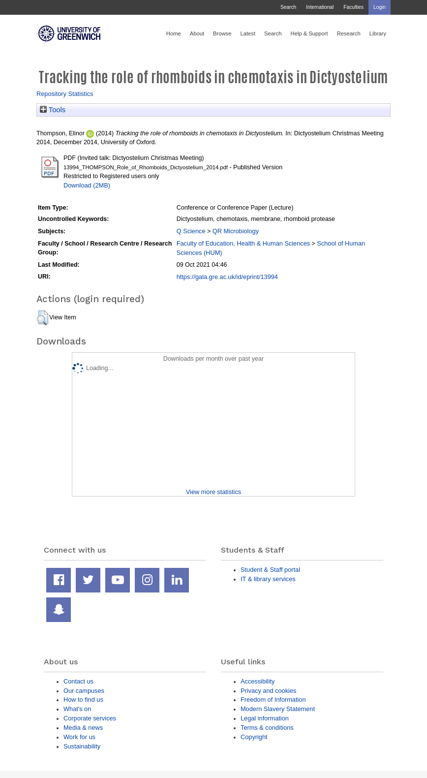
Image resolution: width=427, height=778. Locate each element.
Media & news (83, 727)
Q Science (191, 231)
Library (377, 33)
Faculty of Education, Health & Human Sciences (243, 243)
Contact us (78, 681)
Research (349, 33)
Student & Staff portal (270, 569)
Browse (222, 33)
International (320, 7)
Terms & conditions (267, 727)
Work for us (79, 737)
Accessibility (257, 681)
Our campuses (83, 690)
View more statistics (213, 492)
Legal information (265, 718)
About (197, 33)
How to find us (83, 699)
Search (288, 7)
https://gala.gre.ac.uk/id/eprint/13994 (227, 276)
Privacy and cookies (268, 690)
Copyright (254, 737)
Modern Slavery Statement (278, 709)
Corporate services (89, 718)
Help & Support (309, 33)
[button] (42, 318)
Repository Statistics (64, 93)
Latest (247, 33)
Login (379, 7)
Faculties (353, 7)
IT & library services (268, 579)
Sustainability (81, 746)
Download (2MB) (86, 185)
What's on (77, 709)
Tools (52, 110)
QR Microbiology (236, 231)
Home (173, 33)
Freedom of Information (273, 699)
